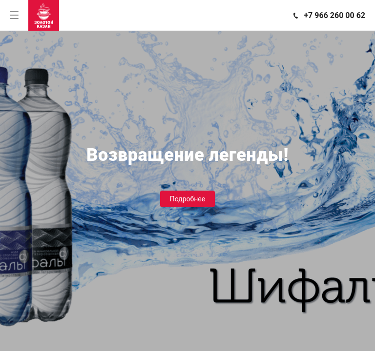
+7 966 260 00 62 (334, 15)
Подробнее (187, 199)
